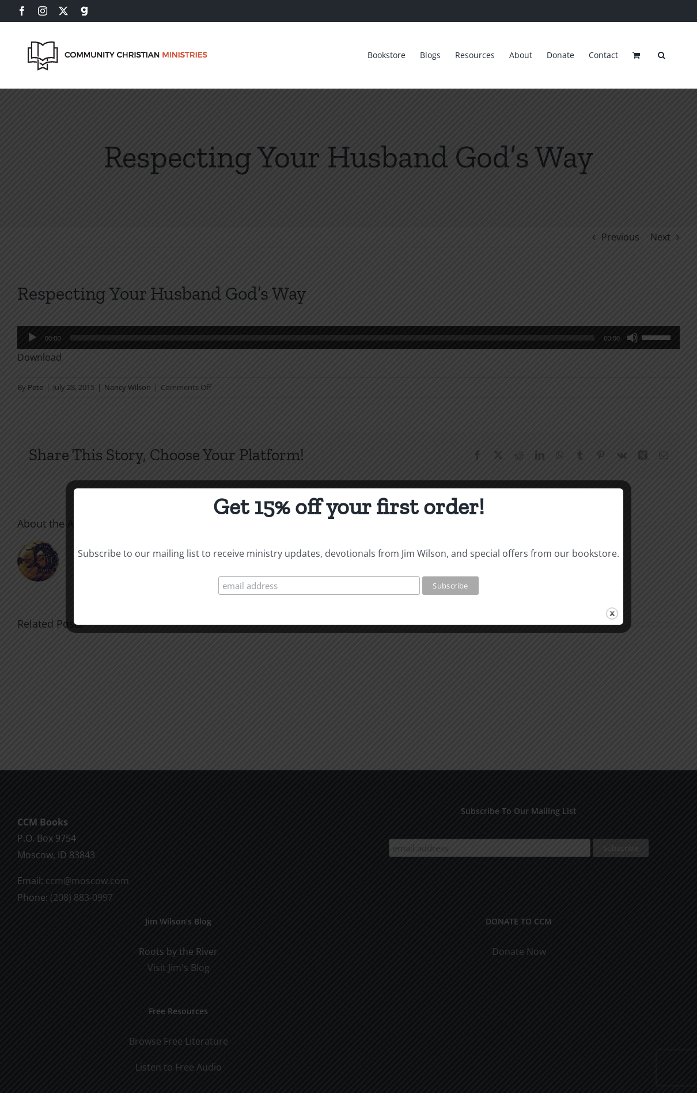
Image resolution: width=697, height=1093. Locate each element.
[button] (661, 53)
